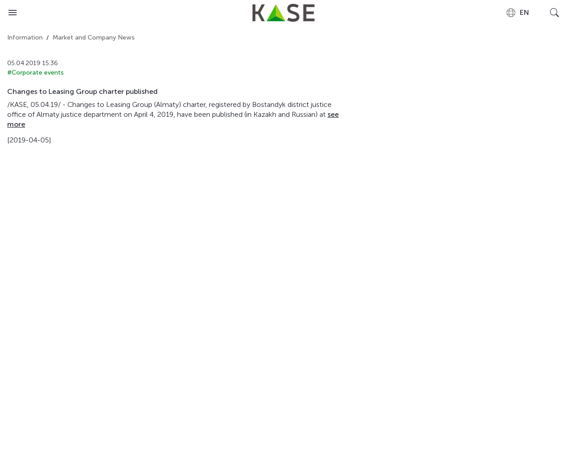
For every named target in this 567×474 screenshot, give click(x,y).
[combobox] (517, 13)
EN (517, 12)
